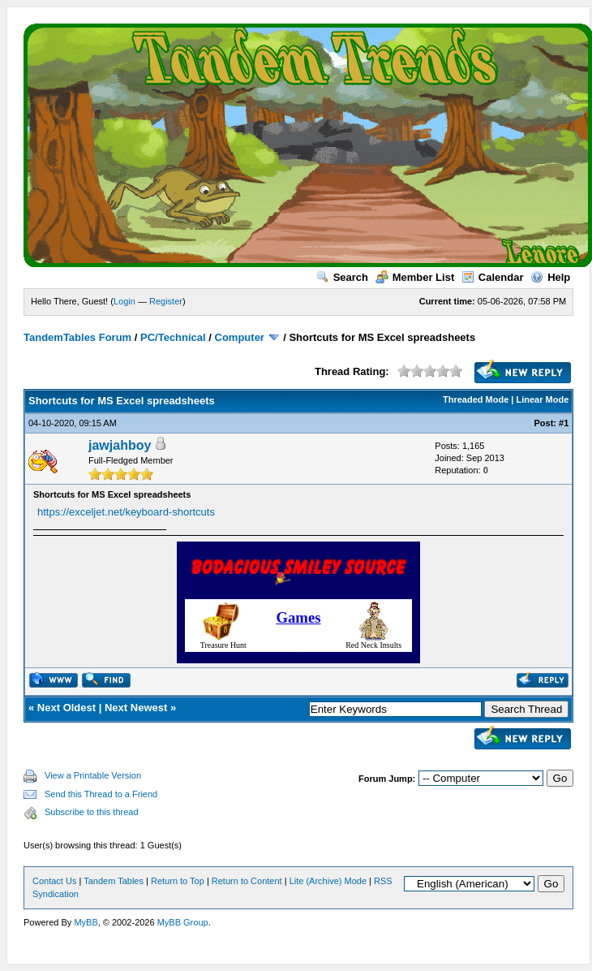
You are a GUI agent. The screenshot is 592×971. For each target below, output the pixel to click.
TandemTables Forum (77, 337)
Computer (239, 337)
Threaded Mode (475, 399)
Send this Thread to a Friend (101, 794)
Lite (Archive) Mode (328, 881)
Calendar (492, 277)
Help (550, 277)
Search (342, 277)
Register (165, 301)
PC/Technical (173, 337)
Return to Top (177, 881)
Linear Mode (543, 399)
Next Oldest (66, 707)
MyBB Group (182, 922)
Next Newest (136, 707)
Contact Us (54, 881)
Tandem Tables (114, 881)
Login (124, 301)
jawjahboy (119, 445)
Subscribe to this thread (92, 812)
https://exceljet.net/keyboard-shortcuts (126, 512)
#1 (563, 423)
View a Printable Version (93, 775)
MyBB (85, 922)
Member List (415, 277)
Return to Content (247, 881)
